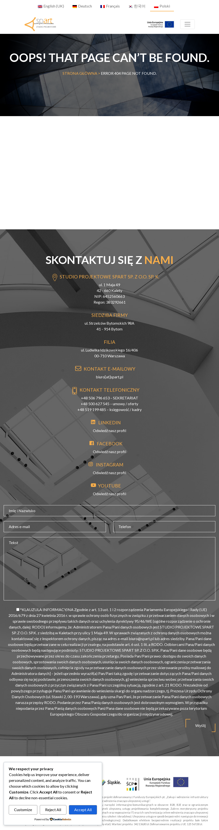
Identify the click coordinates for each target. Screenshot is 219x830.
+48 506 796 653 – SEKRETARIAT (109, 398)
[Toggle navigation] (187, 24)
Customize (23, 809)
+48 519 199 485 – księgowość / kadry (109, 409)
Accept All (83, 809)
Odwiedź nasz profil (109, 430)
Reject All (53, 809)
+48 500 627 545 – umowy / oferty (109, 403)
